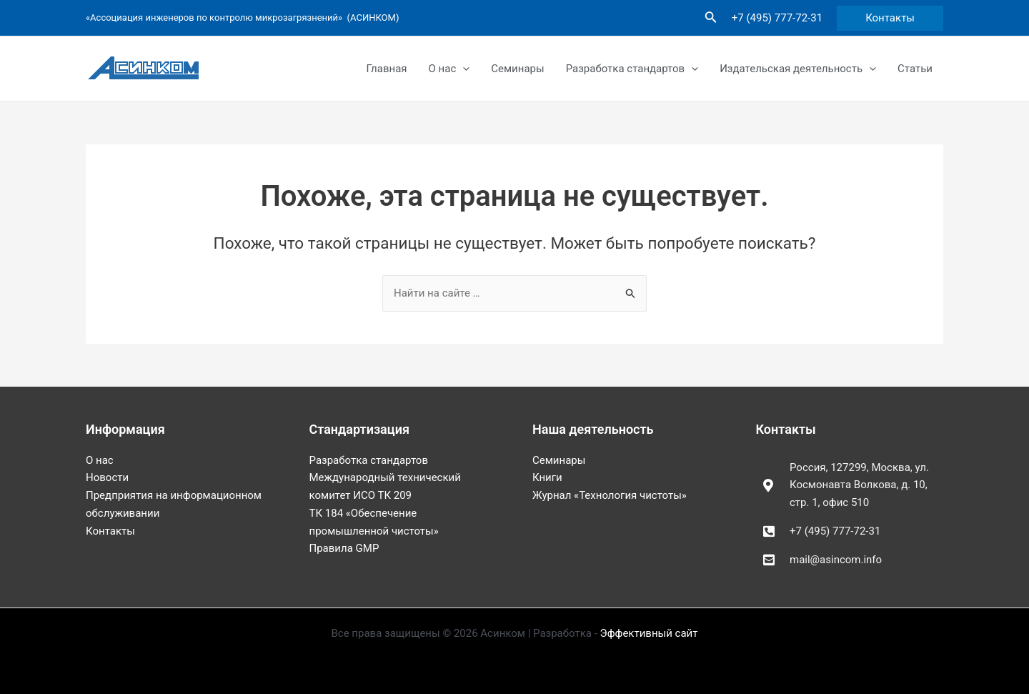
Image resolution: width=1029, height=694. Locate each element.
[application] (462, 68)
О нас (449, 68)
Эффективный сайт (649, 633)
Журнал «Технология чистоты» (609, 495)
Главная (387, 68)
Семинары (517, 68)
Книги (547, 477)
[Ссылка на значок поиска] (711, 18)
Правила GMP (344, 548)
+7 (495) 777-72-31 (777, 17)
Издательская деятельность (798, 68)
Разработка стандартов (632, 68)
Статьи (915, 68)
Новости (107, 477)
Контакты (110, 531)
